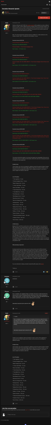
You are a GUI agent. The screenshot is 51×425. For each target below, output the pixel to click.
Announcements (14, 13)
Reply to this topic (44, 17)
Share (38, 12)
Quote (16, 271)
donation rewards (30, 25)
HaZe (6, 22)
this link (42, 263)
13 (7, 301)
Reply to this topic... (11, 414)
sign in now (27, 409)
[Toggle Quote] (14, 316)
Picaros (7, 291)
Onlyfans (6, 276)
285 (7, 33)
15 (7, 286)
